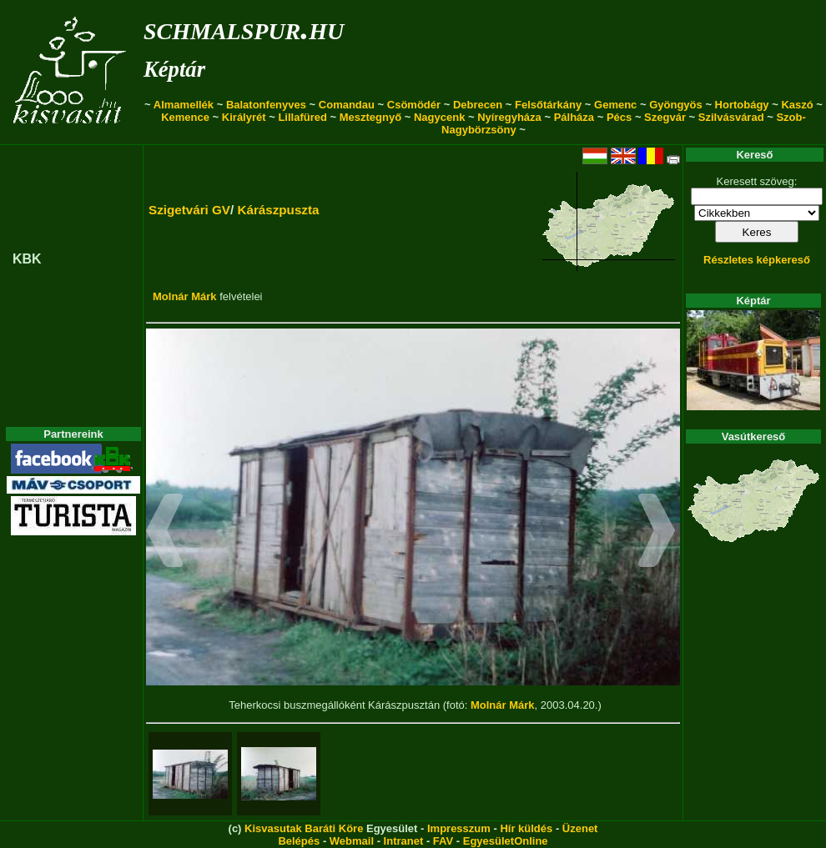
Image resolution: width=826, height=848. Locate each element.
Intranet (404, 841)
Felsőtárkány (548, 104)
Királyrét (244, 117)
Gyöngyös (676, 104)
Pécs (619, 117)
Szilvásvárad (731, 117)
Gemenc (615, 104)
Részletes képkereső (756, 259)
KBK (27, 259)
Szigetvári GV (189, 210)
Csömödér (414, 104)
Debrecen (477, 104)
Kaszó (797, 104)
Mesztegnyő (370, 117)
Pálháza (574, 117)
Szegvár (665, 117)
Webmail (352, 841)
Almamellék (184, 104)
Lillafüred (302, 117)
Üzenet (580, 828)
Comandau (347, 104)
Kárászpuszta (278, 210)
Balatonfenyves (266, 104)
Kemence (185, 117)
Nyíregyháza (509, 117)
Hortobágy (742, 104)
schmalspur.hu (244, 28)
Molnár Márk (185, 296)
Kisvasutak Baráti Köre (303, 828)
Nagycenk (439, 117)
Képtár (174, 69)
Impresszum (459, 828)
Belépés (299, 841)
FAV (443, 841)
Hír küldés (526, 828)
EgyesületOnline (505, 841)
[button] (165, 533)
